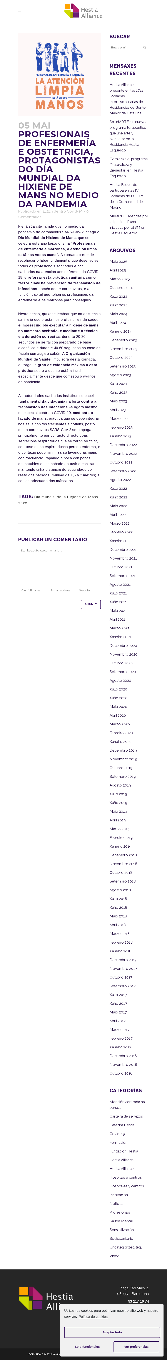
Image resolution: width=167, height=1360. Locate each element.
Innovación (119, 1195)
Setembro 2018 (123, 881)
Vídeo (115, 1256)
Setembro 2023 (123, 366)
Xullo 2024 (118, 296)
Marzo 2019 (120, 829)
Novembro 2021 (123, 558)
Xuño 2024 (118, 305)
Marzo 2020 (120, 724)
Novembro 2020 (123, 654)
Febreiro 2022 (121, 532)
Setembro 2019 (123, 776)
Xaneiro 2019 (120, 846)
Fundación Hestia (124, 1151)
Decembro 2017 (123, 960)
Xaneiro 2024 (121, 331)
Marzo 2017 (119, 1029)
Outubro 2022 (121, 462)
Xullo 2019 (118, 794)
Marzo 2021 (119, 628)
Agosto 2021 (120, 584)
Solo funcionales (87, 1346)
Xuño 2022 (118, 497)
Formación (118, 1142)
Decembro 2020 (123, 645)
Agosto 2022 (120, 479)
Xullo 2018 (118, 898)
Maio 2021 (118, 610)
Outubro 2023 (121, 357)
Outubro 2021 (121, 567)
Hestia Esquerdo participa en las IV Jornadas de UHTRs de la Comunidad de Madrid (127, 195)
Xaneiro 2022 (120, 541)
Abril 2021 (117, 619)
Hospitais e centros (126, 1177)
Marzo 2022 (120, 523)
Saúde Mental (121, 1221)
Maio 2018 (118, 916)
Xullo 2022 (118, 488)
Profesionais (120, 1212)
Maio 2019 (118, 811)
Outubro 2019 (121, 768)
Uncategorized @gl (126, 1247)
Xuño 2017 (118, 1003)
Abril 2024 (118, 322)
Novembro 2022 (123, 453)
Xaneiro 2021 (120, 637)
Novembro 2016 (123, 1064)
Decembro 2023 (123, 340)
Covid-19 (74, 211)
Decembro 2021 (123, 549)
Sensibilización (122, 1230)
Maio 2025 (118, 261)
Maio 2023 (118, 401)
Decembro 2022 (123, 445)
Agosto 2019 (120, 785)
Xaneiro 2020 (121, 741)
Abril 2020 (118, 715)
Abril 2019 (118, 820)
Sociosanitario (121, 1238)
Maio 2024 (118, 314)
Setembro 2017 (122, 986)
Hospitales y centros (127, 1186)
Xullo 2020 (118, 689)
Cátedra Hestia (122, 1125)
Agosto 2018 (120, 890)
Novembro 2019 (123, 759)
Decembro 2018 (123, 855)
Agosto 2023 (120, 375)
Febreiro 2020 (121, 733)
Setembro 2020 (123, 672)
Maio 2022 (118, 506)
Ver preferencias (136, 1346)
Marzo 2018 (120, 933)
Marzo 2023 (120, 418)
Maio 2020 (118, 706)
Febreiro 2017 (121, 1038)
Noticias (116, 1203)
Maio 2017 (118, 1012)
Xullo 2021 (118, 593)
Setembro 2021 (122, 576)
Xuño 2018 (118, 907)
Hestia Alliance (122, 1160)
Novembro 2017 (123, 968)
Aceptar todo (112, 1332)
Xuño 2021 (118, 602)
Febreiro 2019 (121, 837)
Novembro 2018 (123, 864)
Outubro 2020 (121, 663)
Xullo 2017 (118, 995)
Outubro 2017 (121, 977)
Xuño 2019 (118, 802)
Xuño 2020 (118, 698)
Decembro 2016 (123, 1056)
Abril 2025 (118, 270)
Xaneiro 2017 (120, 1047)
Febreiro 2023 (121, 427)
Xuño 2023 (118, 392)
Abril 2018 (118, 925)
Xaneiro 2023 (120, 436)
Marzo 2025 (120, 279)
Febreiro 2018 (121, 942)
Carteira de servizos (126, 1116)
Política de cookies (93, 1317)
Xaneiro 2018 (120, 951)
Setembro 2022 (123, 471)
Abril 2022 (118, 514)
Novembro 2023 (123, 349)
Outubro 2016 (121, 1073)
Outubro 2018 (121, 872)
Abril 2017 (117, 1021)
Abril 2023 (118, 410)
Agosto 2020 (120, 680)
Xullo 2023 (118, 383)
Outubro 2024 (121, 287)
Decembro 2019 (123, 750)
